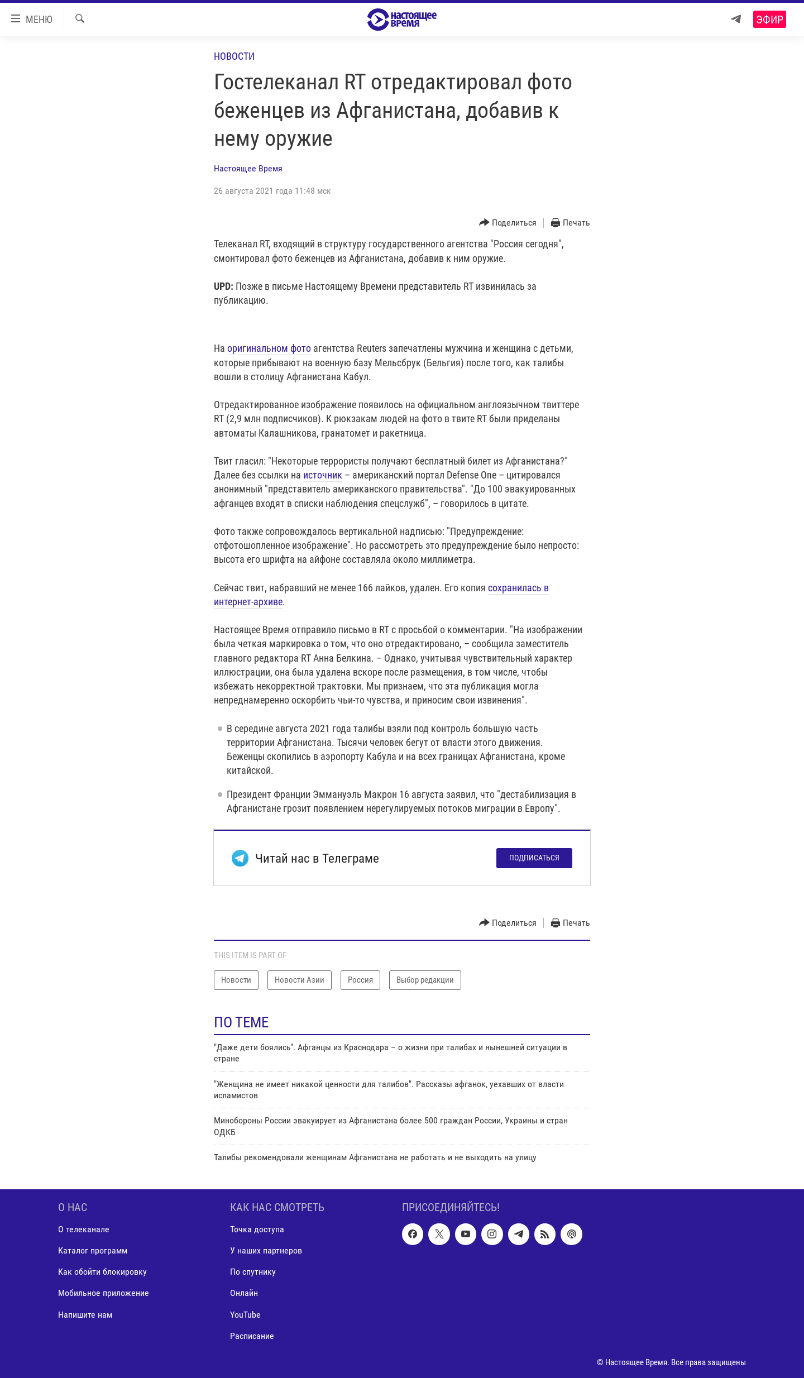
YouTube (245, 1314)
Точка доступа (257, 1229)
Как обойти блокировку (102, 1271)
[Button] (508, 223)
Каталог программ (92, 1250)
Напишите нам (85, 1314)
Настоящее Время (248, 168)
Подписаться (534, 857)
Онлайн (244, 1293)
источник (322, 475)
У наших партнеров (266, 1250)
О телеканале (83, 1229)
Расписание (252, 1335)
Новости (234, 56)
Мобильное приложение (103, 1293)
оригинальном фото (269, 348)
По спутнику (253, 1271)
